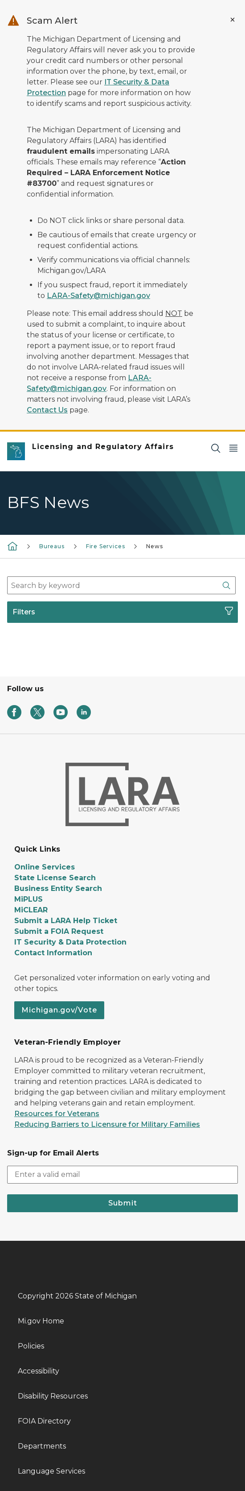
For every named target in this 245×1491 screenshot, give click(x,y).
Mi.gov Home (41, 1321)
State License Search (55, 878)
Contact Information (53, 953)
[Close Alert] (232, 20)
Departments (42, 1446)
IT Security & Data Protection (70, 942)
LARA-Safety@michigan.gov (98, 295)
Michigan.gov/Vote (59, 1010)
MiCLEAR (31, 910)
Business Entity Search (58, 888)
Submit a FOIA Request (58, 931)
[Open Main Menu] (233, 448)
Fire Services (105, 546)
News (154, 546)
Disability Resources (53, 1396)
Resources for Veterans (56, 1113)
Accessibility (38, 1371)
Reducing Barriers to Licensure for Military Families (107, 1124)
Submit (122, 1203)
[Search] (215, 448)
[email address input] (122, 1175)
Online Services (44, 867)
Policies (31, 1346)
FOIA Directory (44, 1421)
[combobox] (121, 585)
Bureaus (52, 546)
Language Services (51, 1471)
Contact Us (47, 410)
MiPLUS (28, 899)
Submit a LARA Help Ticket (65, 920)
